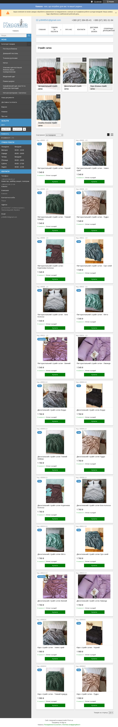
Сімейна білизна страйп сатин (47, 124)
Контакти (81, 29)
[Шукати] (28, 35)
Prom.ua (70, 720)
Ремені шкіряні (8, 81)
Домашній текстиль (10, 53)
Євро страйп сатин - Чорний (88, 647)
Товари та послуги (54, 30)
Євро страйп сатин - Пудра (87, 694)
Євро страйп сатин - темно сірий (50, 647)
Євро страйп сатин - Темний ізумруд (52, 694)
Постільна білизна (10, 49)
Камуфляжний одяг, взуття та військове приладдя (14, 87)
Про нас (4, 116)
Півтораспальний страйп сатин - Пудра (92, 217)
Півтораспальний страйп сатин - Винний (53, 363)
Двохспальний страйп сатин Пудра (91, 457)
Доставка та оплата (9, 102)
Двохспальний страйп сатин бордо (51, 410)
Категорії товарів (8, 44)
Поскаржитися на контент (52, 725)
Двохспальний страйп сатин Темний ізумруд (52, 458)
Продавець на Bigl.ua (59, 722)
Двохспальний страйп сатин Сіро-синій (92, 554)
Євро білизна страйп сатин (98, 87)
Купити (55, 181)
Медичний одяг (9, 76)
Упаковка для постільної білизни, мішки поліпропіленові (12, 69)
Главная (42, 29)
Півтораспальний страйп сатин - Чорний (53, 168)
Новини (4, 111)
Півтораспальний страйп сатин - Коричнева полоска (50, 267)
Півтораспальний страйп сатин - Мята (92, 314)
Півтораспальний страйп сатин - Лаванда (93, 363)
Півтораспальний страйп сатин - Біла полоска (52, 315)
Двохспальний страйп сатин (73, 87)
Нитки (5, 63)
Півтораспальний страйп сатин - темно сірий (93, 169)
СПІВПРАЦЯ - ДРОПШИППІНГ (109, 30)
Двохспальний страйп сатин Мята (51, 554)
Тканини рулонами (10, 58)
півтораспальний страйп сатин (47, 87)
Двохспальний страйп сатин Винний (52, 601)
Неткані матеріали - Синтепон (14, 93)
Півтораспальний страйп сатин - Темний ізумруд (54, 218)
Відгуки (4, 107)
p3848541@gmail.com (9, 217)
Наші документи (7, 97)
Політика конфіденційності (71, 725)
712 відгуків (98, 2)
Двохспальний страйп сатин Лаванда (92, 601)
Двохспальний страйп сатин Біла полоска (94, 505)
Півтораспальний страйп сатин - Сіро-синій (94, 266)
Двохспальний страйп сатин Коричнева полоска (53, 506)
